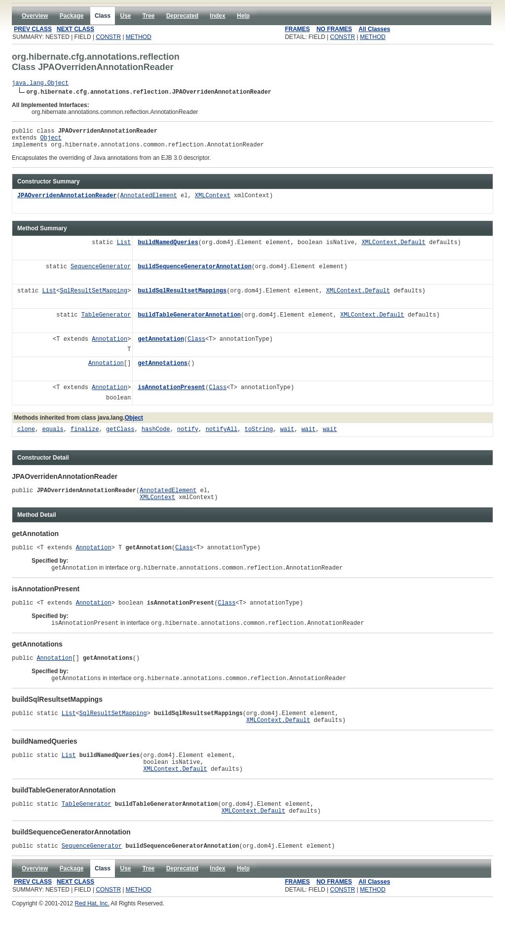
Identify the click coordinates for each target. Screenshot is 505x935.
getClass (120, 436)
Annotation (109, 345)
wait (287, 436)
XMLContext (212, 202)
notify (187, 436)
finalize (85, 436)
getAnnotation (161, 345)
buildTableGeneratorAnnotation (189, 321)
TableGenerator (106, 321)
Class (196, 345)
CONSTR (108, 37)
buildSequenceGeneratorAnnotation (194, 273)
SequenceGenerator (101, 273)
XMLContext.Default (393, 249)
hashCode (156, 436)
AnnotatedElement (148, 202)
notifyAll (222, 436)
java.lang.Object (40, 84)
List (124, 249)
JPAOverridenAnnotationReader (67, 202)
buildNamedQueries (168, 249)
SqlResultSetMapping (93, 297)
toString (259, 436)
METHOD (138, 37)
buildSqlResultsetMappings (182, 297)
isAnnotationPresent (171, 394)
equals (52, 436)
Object (51, 142)
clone (26, 436)
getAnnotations (162, 369)
